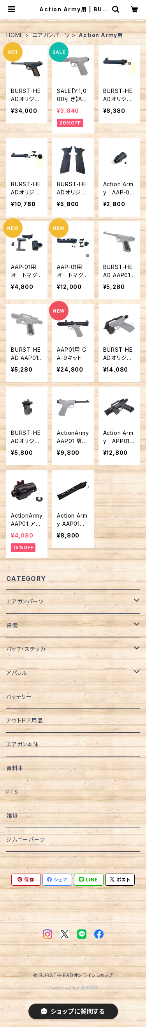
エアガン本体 (22, 744)
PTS (12, 791)
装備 (12, 625)
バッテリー (19, 696)
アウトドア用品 (24, 720)
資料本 (14, 768)
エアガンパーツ (51, 35)
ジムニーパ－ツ (25, 839)
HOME (14, 35)
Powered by (73, 988)
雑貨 (12, 815)
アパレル (16, 672)
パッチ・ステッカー (28, 649)
